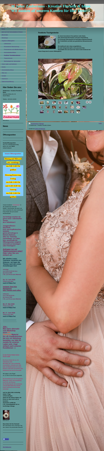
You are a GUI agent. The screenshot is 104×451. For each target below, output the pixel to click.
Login (100, 123)
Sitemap (41, 123)
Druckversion (34, 123)
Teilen (6, 439)
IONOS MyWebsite (40, 128)
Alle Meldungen (7, 447)
